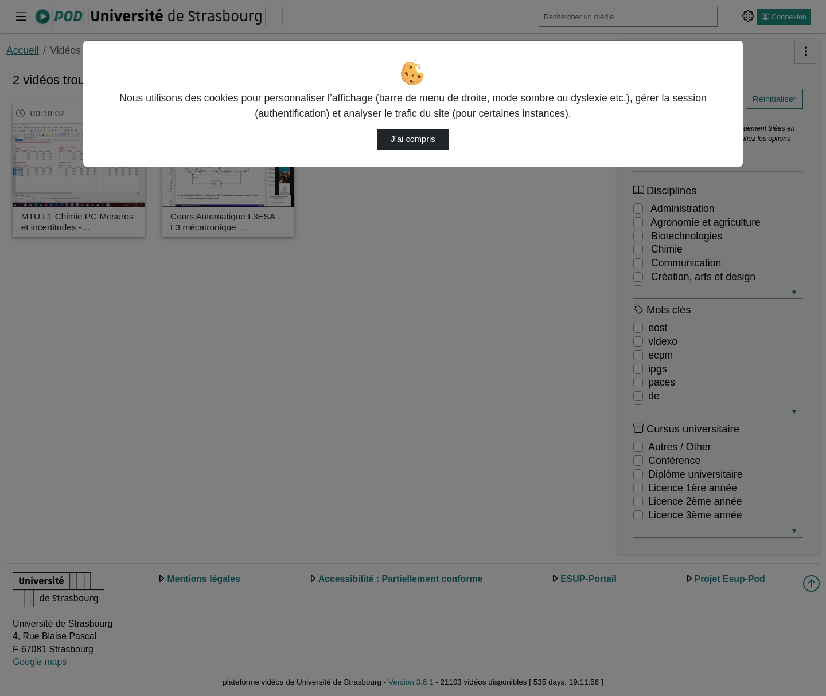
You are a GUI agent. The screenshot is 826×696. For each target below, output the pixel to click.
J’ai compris (413, 139)
